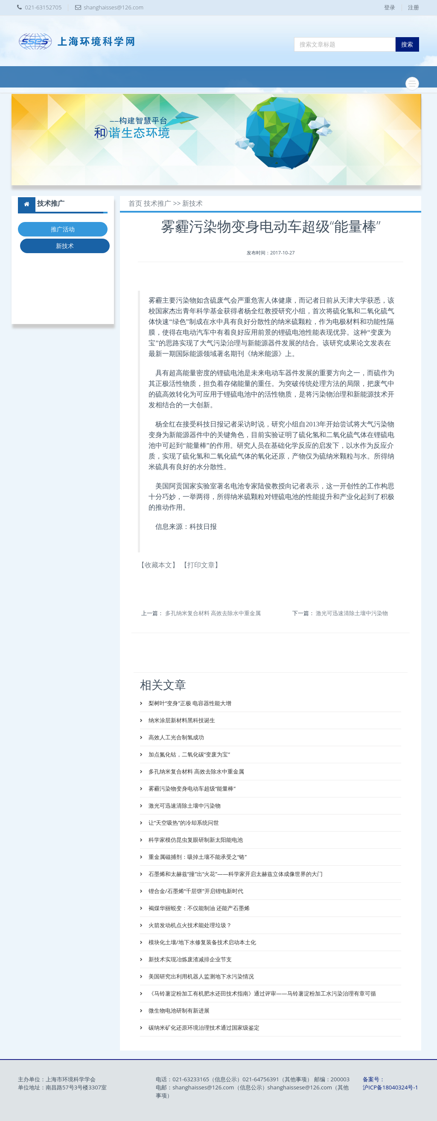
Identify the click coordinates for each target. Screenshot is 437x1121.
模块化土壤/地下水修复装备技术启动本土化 (201, 942)
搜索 (407, 44)
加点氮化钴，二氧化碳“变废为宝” (188, 754)
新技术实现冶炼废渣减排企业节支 (189, 959)
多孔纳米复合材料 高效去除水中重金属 (213, 613)
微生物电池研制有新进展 (178, 1010)
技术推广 (157, 203)
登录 (389, 7)
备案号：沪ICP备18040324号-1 (390, 1083)
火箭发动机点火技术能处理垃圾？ (189, 925)
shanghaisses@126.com (113, 7)
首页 (135, 203)
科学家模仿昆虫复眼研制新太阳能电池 (194, 840)
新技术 (65, 246)
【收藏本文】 (158, 565)
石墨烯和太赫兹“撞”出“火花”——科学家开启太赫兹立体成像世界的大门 (235, 874)
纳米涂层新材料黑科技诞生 (181, 720)
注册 (413, 7)
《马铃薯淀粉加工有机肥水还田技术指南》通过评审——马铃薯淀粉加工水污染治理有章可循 (261, 993)
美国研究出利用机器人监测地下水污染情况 (200, 976)
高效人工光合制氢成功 (175, 737)
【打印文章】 (201, 565)
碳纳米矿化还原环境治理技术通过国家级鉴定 (203, 1027)
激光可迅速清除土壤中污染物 (352, 613)
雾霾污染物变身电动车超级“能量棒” (191, 788)
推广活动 (63, 229)
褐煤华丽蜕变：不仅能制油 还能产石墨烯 (198, 908)
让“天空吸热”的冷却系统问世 (182, 822)
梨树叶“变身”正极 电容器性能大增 (189, 703)
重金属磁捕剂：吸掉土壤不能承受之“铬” (196, 857)
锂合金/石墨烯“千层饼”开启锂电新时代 (195, 891)
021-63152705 (43, 7)
